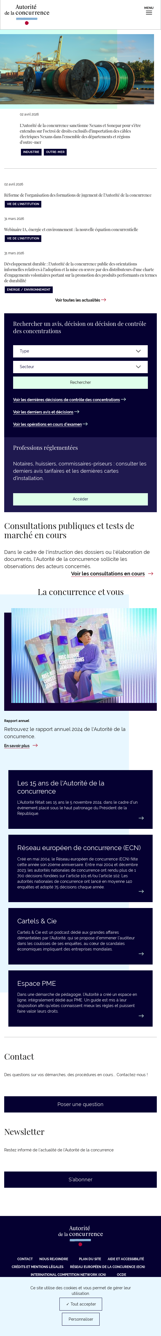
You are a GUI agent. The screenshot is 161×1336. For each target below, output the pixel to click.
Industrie (31, 152)
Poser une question (80, 1104)
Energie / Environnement (29, 289)
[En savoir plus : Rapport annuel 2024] (21, 746)
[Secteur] (80, 367)
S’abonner (80, 1179)
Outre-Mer (55, 152)
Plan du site (90, 1259)
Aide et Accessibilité (126, 1259)
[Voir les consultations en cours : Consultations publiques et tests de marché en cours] (112, 573)
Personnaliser (81, 1319)
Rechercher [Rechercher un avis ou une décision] (80, 382)
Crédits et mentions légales (37, 1267)
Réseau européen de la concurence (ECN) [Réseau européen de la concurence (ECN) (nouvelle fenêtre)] (107, 1267)
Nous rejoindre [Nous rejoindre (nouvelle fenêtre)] (53, 1259)
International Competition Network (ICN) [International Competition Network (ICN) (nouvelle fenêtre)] (68, 1275)
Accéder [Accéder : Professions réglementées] (80, 499)
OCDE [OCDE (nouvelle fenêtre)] (121, 1275)
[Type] (80, 351)
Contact (25, 1259)
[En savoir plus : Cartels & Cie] (80, 954)
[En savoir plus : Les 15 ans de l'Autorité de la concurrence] (80, 818)
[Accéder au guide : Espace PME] (80, 1016)
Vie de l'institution (23, 204)
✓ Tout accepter (81, 1304)
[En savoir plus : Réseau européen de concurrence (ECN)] (80, 891)
